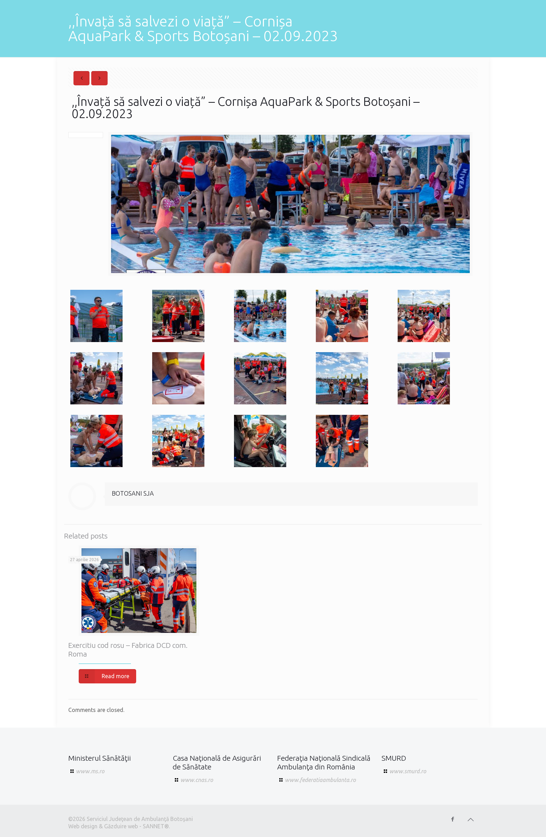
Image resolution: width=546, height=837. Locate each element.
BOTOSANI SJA (133, 493)
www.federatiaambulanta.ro (320, 780)
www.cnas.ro (196, 780)
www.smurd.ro (407, 771)
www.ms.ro (90, 771)
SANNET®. (156, 826)
